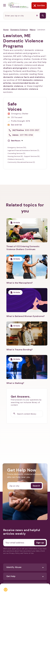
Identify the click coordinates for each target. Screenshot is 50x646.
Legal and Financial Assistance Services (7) (23, 150)
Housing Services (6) (15, 156)
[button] (15, 140)
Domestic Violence (19, 29)
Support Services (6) (32, 156)
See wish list (16, 124)
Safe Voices (15, 106)
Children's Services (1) (16, 159)
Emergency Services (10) (17, 147)
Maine (32, 29)
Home (6, 29)
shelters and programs (15, 68)
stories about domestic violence (20, 89)
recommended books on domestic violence (21, 84)
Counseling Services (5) (16, 153)
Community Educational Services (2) (21, 162)
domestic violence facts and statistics (24, 77)
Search (36, 485)
